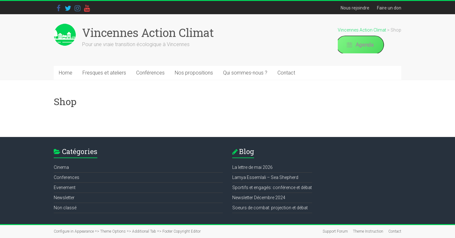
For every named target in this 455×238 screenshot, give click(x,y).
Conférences (150, 73)
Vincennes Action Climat (148, 32)
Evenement (65, 187)
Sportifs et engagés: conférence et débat (272, 187)
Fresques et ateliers (104, 73)
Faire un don (389, 7)
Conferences (66, 177)
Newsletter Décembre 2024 (258, 197)
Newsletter (64, 197)
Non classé (65, 207)
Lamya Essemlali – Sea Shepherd (265, 177)
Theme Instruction (368, 231)
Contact (286, 73)
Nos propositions (194, 73)
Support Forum (335, 231)
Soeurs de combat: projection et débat (270, 207)
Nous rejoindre (355, 7)
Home (65, 73)
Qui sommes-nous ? (245, 73)
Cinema (61, 167)
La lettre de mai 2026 (252, 167)
